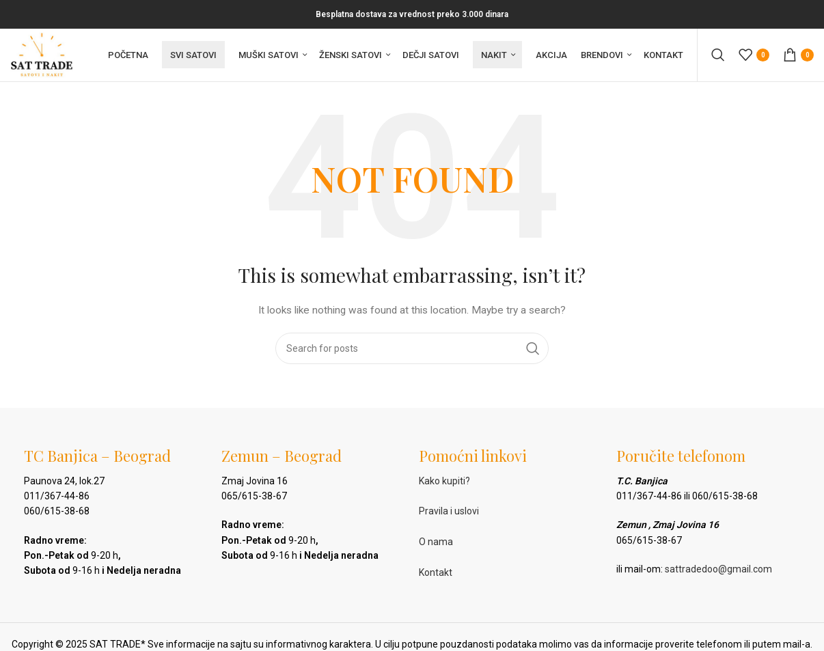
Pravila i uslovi (449, 513)
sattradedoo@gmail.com (718, 571)
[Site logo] (42, 55)
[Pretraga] (718, 56)
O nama (436, 543)
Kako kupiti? (444, 482)
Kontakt (435, 574)
